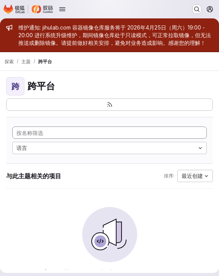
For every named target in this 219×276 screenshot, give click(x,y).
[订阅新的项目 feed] (109, 105)
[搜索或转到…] (196, 9)
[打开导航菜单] (62, 9)
